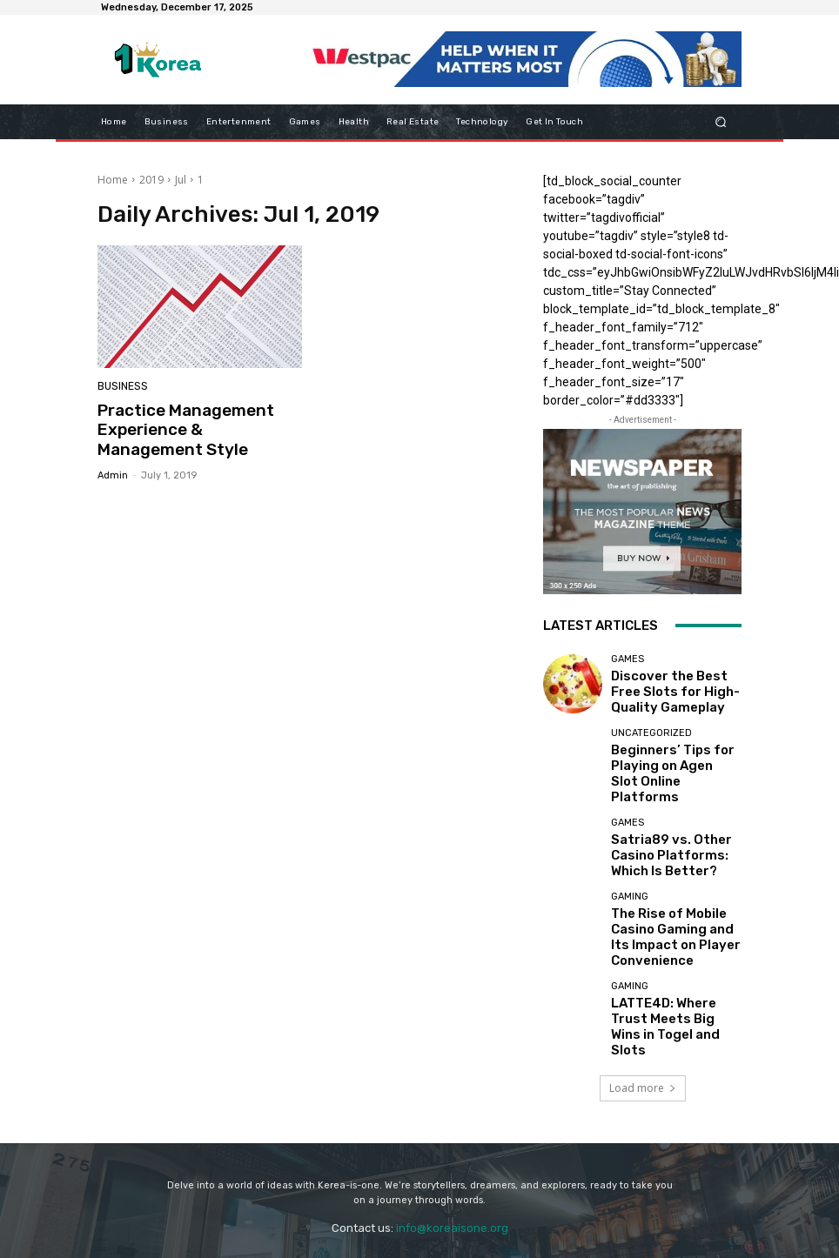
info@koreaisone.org (452, 1179)
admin (112, 469)
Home (112, 179)
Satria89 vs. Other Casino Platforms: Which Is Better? (675, 836)
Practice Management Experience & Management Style (193, 427)
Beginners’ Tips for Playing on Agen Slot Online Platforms (662, 763)
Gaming (629, 882)
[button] (721, 121)
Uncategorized (651, 736)
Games (627, 664)
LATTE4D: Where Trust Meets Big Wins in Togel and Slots (669, 981)
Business (121, 387)
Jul (180, 179)
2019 (151, 179)
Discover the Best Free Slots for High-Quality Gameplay (668, 690)
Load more (642, 1039)
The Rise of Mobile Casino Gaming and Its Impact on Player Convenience (674, 908)
